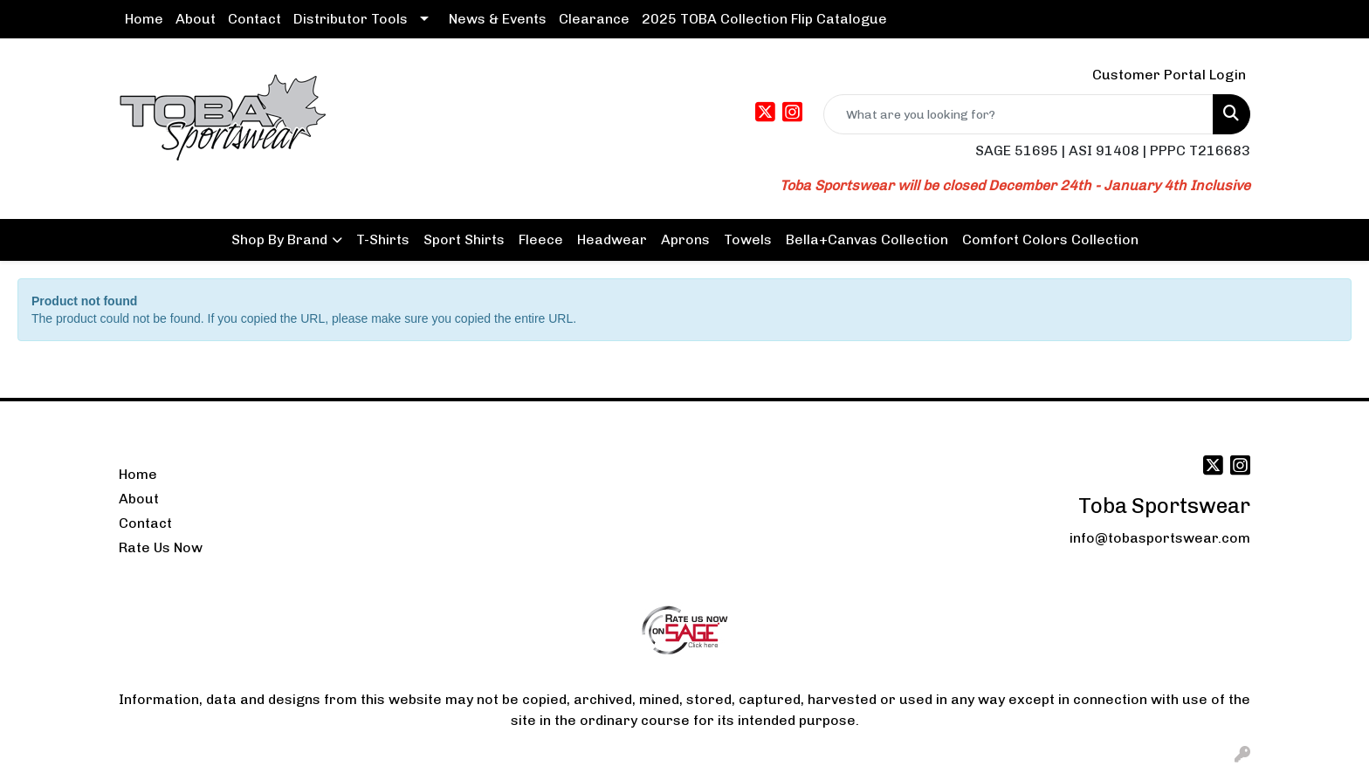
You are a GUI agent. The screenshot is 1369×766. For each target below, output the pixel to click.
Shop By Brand (279, 239)
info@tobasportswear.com (1160, 538)
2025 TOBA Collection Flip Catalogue (764, 18)
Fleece (541, 239)
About (195, 18)
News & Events (498, 18)
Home (144, 18)
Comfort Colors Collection (1050, 239)
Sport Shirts (464, 239)
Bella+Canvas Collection (867, 239)
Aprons (685, 239)
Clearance (594, 18)
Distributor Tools (350, 18)
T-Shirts (382, 239)
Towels (748, 239)
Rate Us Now (161, 547)
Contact (254, 18)
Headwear (612, 239)
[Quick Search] (1018, 114)
